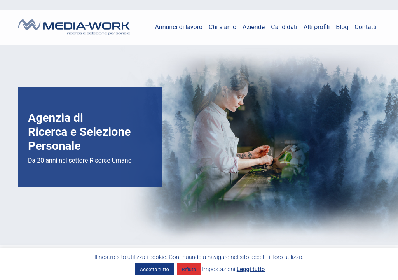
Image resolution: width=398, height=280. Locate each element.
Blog (342, 27)
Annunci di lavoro (178, 27)
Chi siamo (222, 27)
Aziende (254, 27)
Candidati (284, 27)
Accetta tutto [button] (154, 269)
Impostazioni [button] (218, 269)
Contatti (365, 27)
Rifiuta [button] (189, 269)
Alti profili (317, 27)
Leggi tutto (251, 269)
